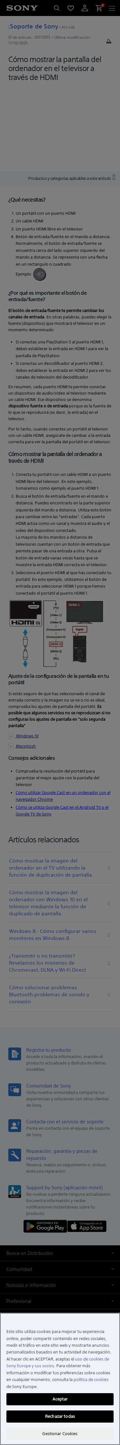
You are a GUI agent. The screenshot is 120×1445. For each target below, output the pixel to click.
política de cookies (91, 1379)
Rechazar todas (60, 1416)
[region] (60, 1379)
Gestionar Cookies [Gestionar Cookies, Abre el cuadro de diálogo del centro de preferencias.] (59, 1433)
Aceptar (60, 1399)
